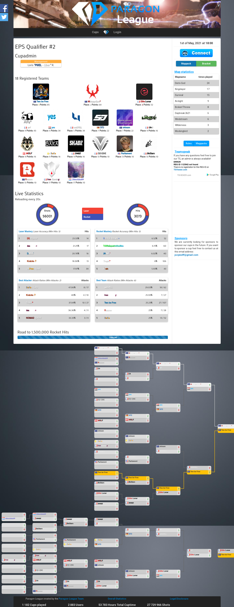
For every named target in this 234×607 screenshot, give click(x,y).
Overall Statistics (117, 598)
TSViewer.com (180, 170)
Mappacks (201, 143)
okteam (126, 127)
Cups (95, 32)
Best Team (101, 280)
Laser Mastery (26, 231)
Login (117, 32)
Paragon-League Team (71, 598)
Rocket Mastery (104, 231)
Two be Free (42, 101)
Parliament (126, 153)
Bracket (206, 63)
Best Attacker (25, 280)
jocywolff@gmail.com (186, 255)
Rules (189, 143)
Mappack (186, 63)
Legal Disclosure (179, 598)
